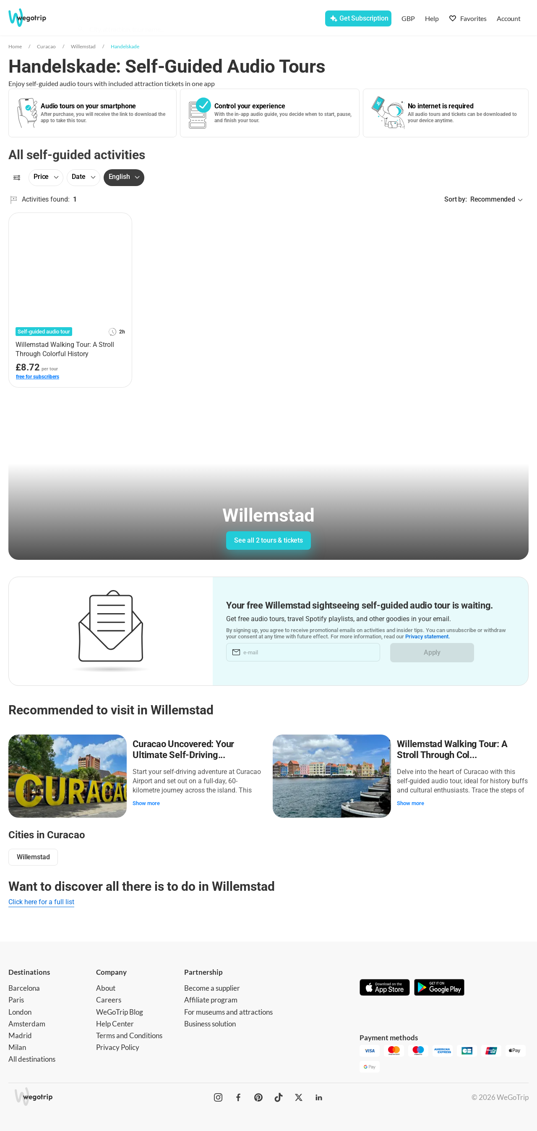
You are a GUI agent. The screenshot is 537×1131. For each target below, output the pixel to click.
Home (15, 46)
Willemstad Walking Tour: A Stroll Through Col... (453, 748)
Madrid (20, 1033)
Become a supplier (212, 986)
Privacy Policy (117, 1045)
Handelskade (125, 46)
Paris (16, 998)
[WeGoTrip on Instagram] (218, 1096)
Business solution (210, 1022)
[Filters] (16, 177)
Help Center (115, 1022)
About (105, 986)
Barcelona (24, 986)
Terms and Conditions (129, 1033)
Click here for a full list (41, 901)
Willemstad (83, 46)
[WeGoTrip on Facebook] (238, 1096)
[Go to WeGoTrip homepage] (36, 17)
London (19, 1010)
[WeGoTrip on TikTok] (278, 1096)
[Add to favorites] (121, 222)
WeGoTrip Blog (119, 1010)
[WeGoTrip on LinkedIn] (319, 1096)
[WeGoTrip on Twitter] (298, 1096)
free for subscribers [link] (37, 377)
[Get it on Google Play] (439, 987)
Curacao (46, 46)
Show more (147, 802)
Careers (108, 998)
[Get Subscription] (357, 18)
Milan (17, 1045)
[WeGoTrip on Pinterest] (258, 1096)
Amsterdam (26, 1022)
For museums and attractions (228, 1010)
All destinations (31, 1057)
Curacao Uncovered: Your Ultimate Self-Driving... (184, 748)
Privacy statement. (427, 637)
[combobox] (154, 19)
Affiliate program (210, 998)
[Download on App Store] (385, 987)
